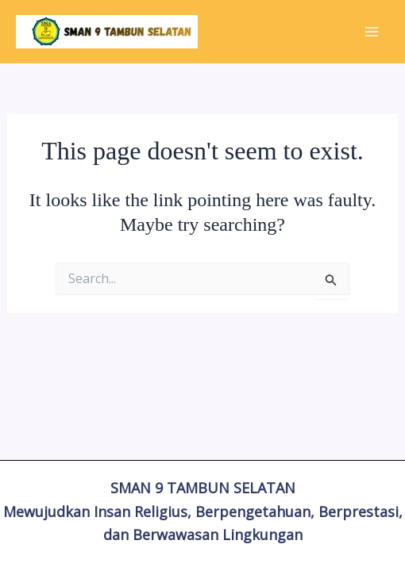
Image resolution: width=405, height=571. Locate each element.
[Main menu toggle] (371, 31)
